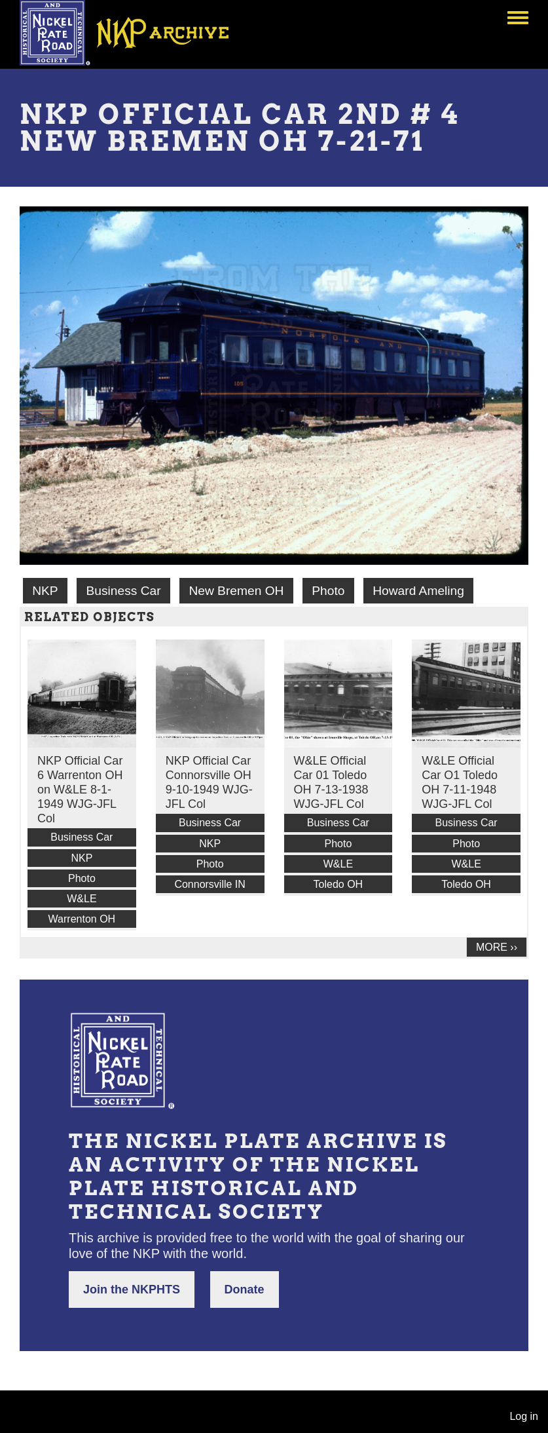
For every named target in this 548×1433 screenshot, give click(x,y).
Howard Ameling (418, 591)
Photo (328, 591)
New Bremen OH (236, 591)
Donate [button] (245, 1289)
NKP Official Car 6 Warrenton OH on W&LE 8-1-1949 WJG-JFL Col (79, 789)
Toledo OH (338, 884)
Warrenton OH (82, 919)
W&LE (81, 898)
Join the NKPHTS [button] (131, 1289)
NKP (45, 591)
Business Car (123, 591)
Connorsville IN (209, 884)
